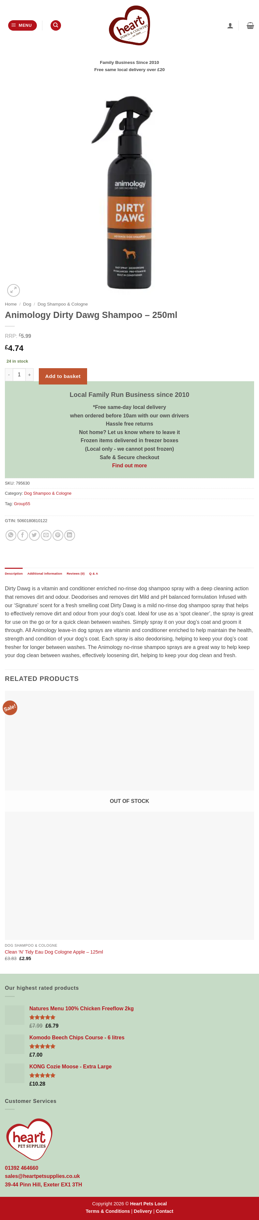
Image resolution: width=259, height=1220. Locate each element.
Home (11, 304)
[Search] (56, 25)
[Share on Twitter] (34, 535)
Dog (27, 304)
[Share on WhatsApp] (11, 535)
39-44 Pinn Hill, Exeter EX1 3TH (43, 1184)
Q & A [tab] (93, 573)
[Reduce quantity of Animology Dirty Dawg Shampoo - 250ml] (9, 374)
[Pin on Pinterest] (58, 535)
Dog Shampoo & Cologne (63, 304)
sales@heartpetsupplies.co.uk (42, 1176)
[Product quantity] (19, 374)
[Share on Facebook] (22, 535)
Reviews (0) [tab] (75, 573)
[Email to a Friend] (46, 535)
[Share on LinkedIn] (69, 535)
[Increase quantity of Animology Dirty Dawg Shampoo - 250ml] (30, 374)
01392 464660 (21, 1168)
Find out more (129, 465)
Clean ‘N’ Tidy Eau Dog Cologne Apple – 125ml (54, 952)
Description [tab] (14, 573)
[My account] (230, 25)
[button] (22, 25)
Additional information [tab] (44, 573)
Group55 (22, 503)
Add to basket (63, 376)
